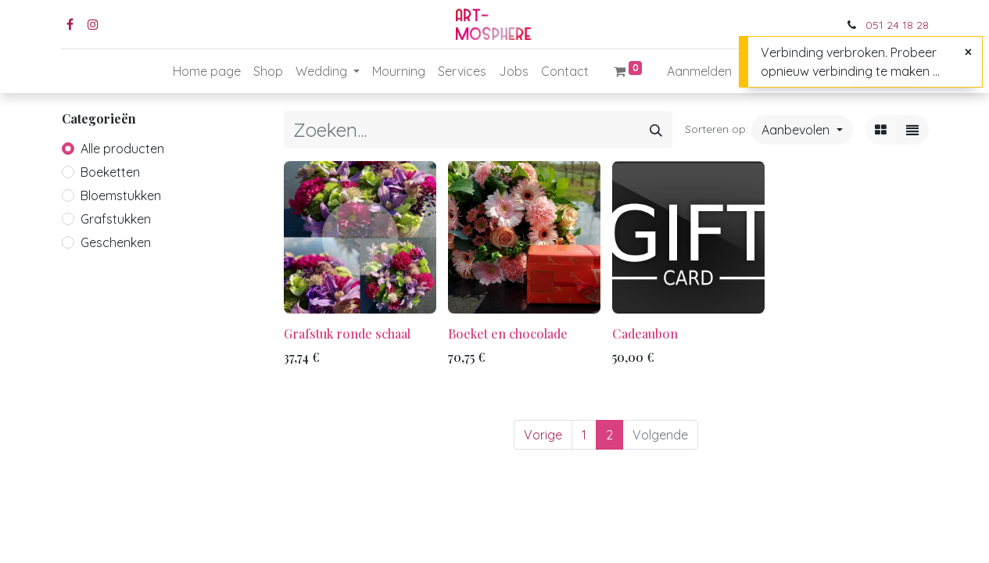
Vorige (543, 435)
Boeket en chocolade (508, 333)
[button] (801, 130)
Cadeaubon (645, 333)
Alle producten (122, 148)
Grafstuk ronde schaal (347, 333)
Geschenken (116, 242)
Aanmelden (699, 71)
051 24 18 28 (897, 25)
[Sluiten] (968, 51)
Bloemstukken (121, 195)
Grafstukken (116, 219)
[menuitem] (207, 71)
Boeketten (110, 172)
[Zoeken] (656, 130)
